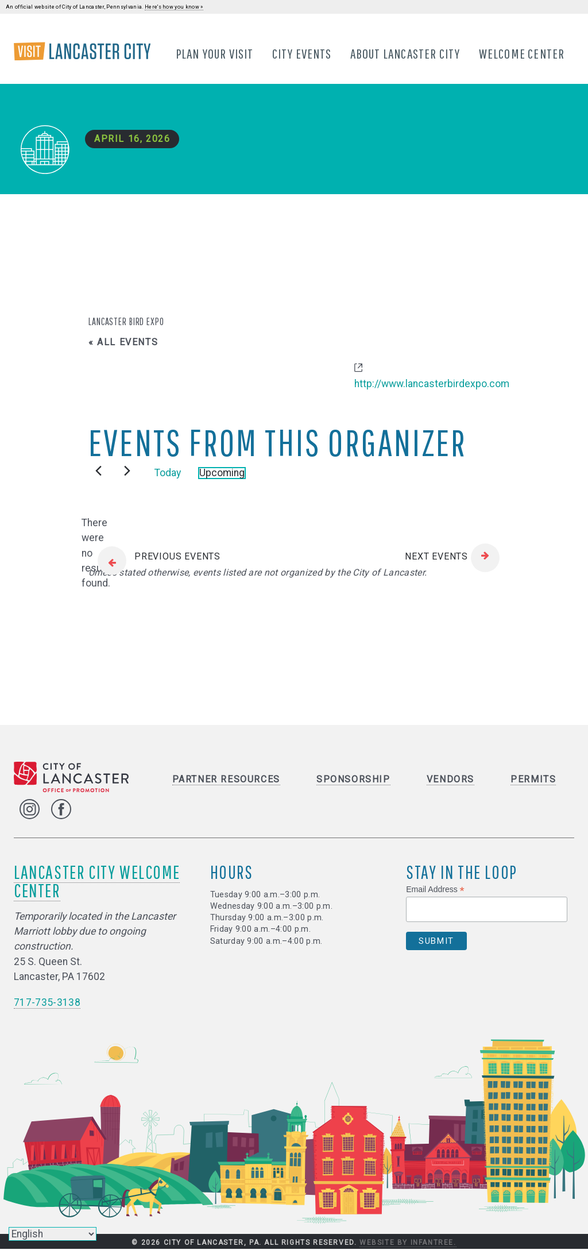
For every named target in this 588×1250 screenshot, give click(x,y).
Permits (533, 779)
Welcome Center (522, 53)
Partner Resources (226, 779)
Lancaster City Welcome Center (97, 881)
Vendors (450, 779)
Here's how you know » (174, 7)
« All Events (123, 342)
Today (167, 473)
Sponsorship (353, 779)
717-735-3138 (47, 1003)
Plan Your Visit (215, 53)
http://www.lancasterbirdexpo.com (431, 385)
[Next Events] (127, 471)
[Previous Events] (98, 471)
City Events (302, 53)
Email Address (435, 890)
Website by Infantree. (408, 1243)
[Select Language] (52, 1234)
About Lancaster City (405, 53)
